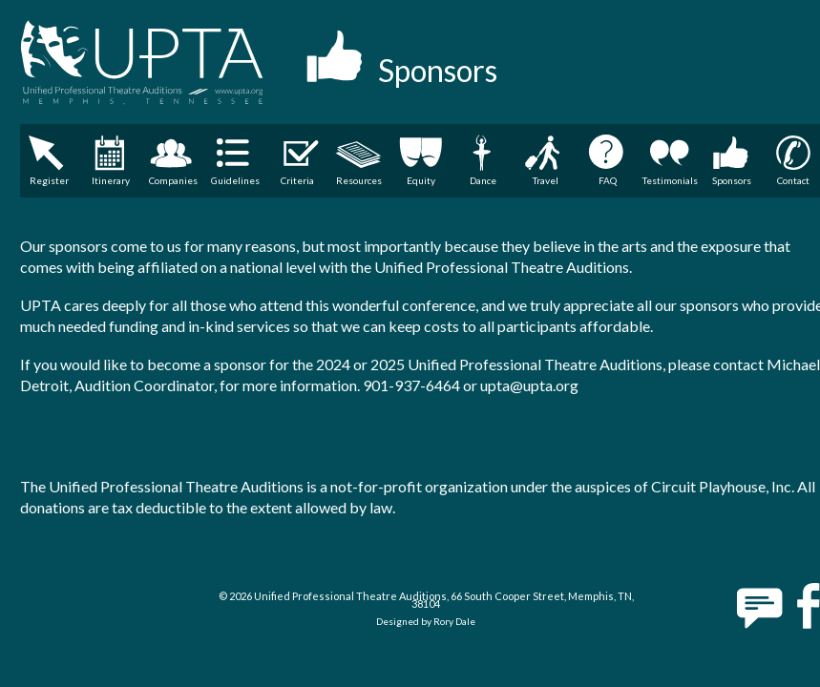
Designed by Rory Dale (425, 621)
